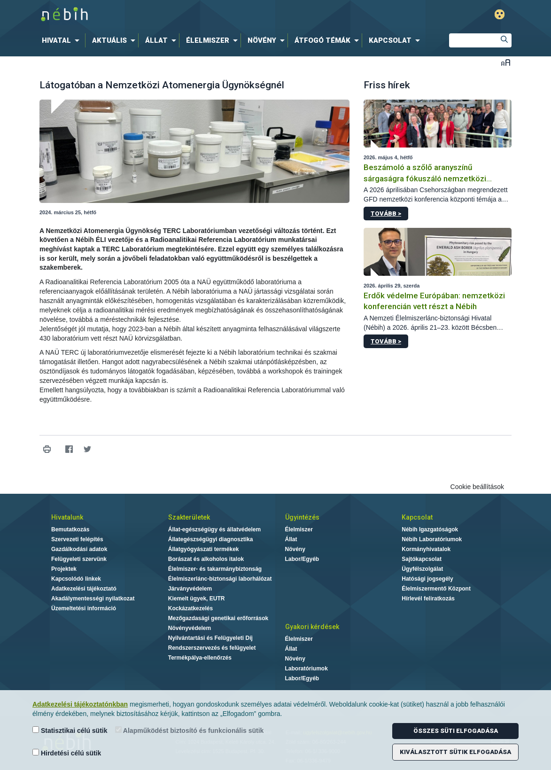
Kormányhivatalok (426, 549)
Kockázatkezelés (190, 608)
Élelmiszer (299, 529)
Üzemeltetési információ (83, 608)
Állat (291, 539)
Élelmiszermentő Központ (436, 588)
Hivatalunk (67, 517)
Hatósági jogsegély (427, 579)
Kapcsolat (417, 517)
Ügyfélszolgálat (422, 569)
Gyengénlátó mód (499, 14)
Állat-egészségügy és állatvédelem (214, 529)
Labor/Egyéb (302, 559)
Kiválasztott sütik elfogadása (455, 751)
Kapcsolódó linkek (76, 579)
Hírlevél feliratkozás (428, 598)
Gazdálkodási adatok (79, 549)
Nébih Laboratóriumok (432, 539)
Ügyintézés (302, 517)
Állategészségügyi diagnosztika (210, 539)
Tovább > (386, 213)
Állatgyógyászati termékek (203, 549)
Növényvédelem (189, 628)
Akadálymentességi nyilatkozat (92, 598)
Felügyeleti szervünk (79, 559)
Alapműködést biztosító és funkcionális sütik (189, 730)
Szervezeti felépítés (77, 539)
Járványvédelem (190, 588)
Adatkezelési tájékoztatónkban (80, 704)
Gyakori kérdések (312, 626)
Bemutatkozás (70, 529)
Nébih (175, 15)
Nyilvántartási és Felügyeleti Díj (210, 638)
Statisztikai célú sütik (70, 730)
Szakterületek (189, 517)
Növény (295, 549)
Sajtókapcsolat (422, 559)
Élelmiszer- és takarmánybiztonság (215, 569)
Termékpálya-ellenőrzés (200, 657)
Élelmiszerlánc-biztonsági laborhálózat (220, 579)
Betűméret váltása (506, 62)
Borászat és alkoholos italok (206, 559)
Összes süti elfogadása (455, 730)
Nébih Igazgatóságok (430, 529)
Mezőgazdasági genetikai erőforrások (218, 618)
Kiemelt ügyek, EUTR (196, 598)
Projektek (64, 569)
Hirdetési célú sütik (66, 753)
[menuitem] (62, 40)
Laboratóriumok (306, 668)
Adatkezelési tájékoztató (83, 588)
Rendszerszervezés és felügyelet (212, 648)
